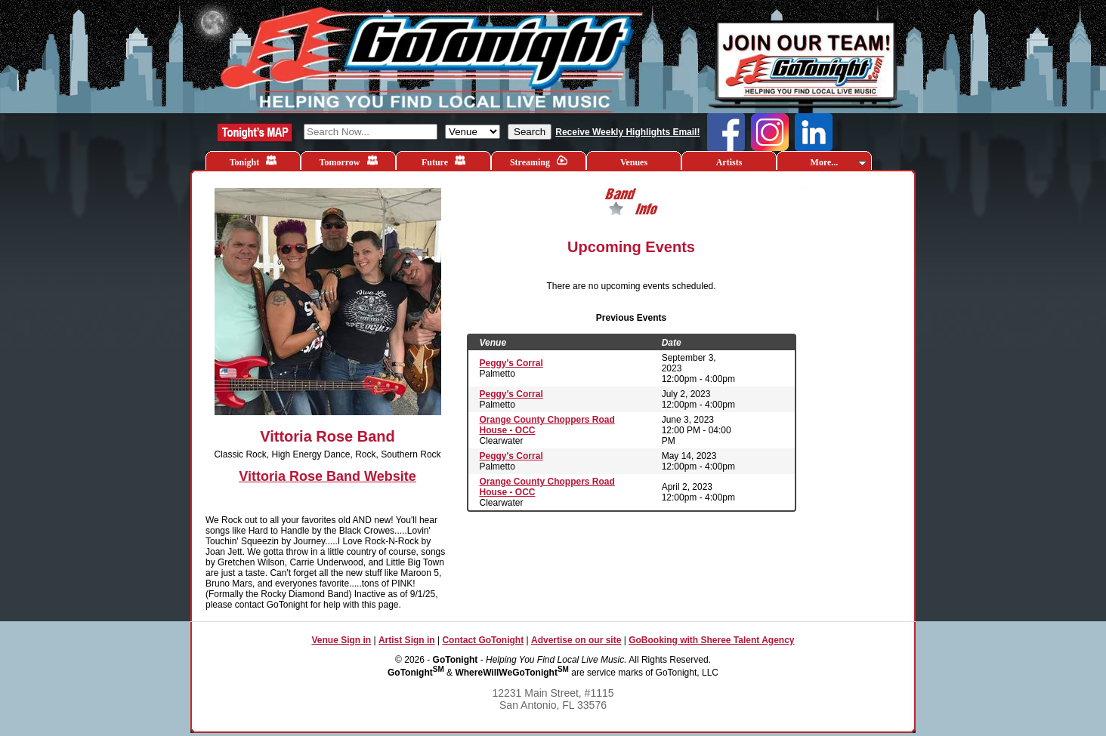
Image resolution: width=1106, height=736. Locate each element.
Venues (633, 162)
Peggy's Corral (511, 363)
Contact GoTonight (483, 640)
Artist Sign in (406, 640)
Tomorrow (349, 161)
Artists (729, 162)
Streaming (538, 161)
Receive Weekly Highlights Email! (627, 132)
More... (839, 162)
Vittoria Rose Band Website (327, 476)
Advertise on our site (576, 640)
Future (443, 161)
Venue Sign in (341, 640)
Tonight (253, 161)
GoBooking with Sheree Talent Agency (711, 640)
